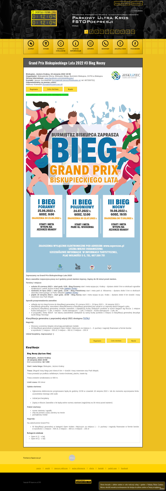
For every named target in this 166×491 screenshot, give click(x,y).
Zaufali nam (112, 468)
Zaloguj (137, 3)
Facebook (124, 468)
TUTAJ (86, 318)
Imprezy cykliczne (61, 468)
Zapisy (38, 468)
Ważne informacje (78, 468)
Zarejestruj (122, 3)
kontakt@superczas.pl (52, 84)
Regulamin (34, 89)
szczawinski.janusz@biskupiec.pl (66, 80)
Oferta (91, 468)
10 (133, 32)
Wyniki (70, 89)
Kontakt (101, 468)
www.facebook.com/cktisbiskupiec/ (59, 78)
